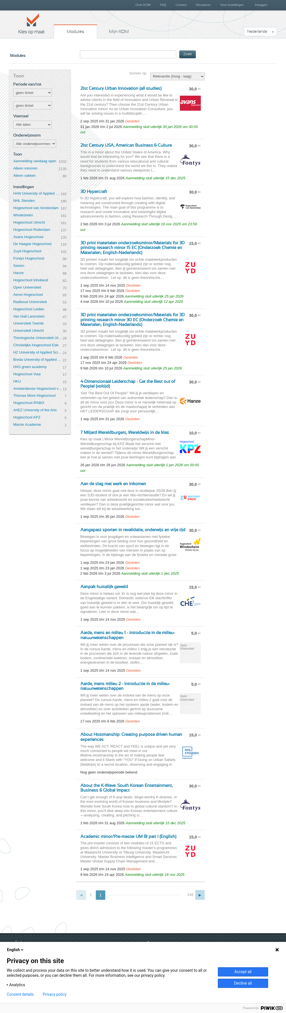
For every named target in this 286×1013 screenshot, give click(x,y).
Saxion (18, 265)
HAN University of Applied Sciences (37, 193)
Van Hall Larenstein (28, 316)
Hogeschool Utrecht (29, 222)
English (15, 949)
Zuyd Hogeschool (27, 251)
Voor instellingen (232, 4)
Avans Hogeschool (28, 237)
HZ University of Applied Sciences (38, 352)
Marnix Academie (27, 424)
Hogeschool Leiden (28, 309)
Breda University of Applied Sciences (38, 359)
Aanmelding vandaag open (34, 161)
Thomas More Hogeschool (34, 395)
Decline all (243, 983)
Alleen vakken (24, 175)
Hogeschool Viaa (26, 374)
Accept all (243, 972)
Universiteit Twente (28, 323)
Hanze (18, 273)
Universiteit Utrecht (28, 330)
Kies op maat (31, 23)
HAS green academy (30, 367)
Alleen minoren (25, 168)
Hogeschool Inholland (30, 280)
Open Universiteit (27, 287)
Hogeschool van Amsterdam (35, 208)
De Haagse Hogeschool (32, 244)
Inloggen (261, 4)
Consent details (20, 994)
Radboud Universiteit (30, 302)
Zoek (187, 54)
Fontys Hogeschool (28, 258)
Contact (181, 4)
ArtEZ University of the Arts (34, 410)
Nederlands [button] (257, 31)
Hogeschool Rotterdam (31, 230)
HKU (17, 381)
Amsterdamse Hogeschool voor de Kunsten (38, 388)
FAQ (163, 4)
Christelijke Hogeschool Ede (35, 345)
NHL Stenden (24, 201)
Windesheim (23, 215)
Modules (75, 31)
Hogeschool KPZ (26, 417)
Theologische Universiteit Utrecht (38, 338)
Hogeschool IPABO (28, 403)
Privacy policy (54, 994)
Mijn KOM (119, 31)
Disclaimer (203, 4)
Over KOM (143, 4)
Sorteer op (137, 73)
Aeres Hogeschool (28, 294)
